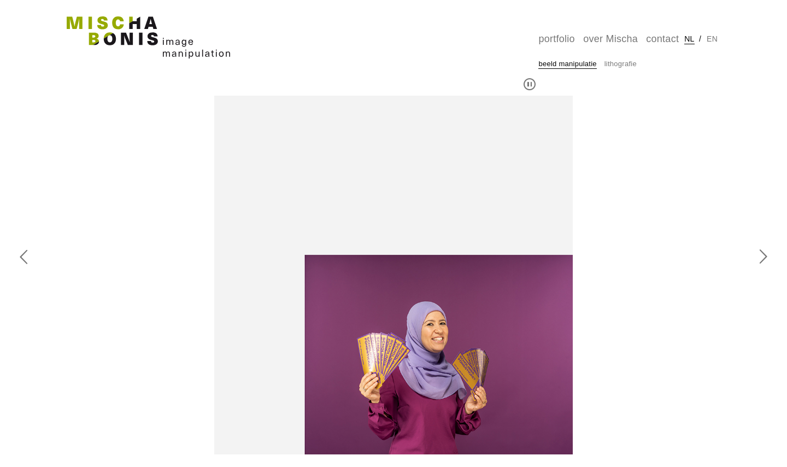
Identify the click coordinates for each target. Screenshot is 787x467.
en (712, 38)
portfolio (556, 38)
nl (689, 38)
